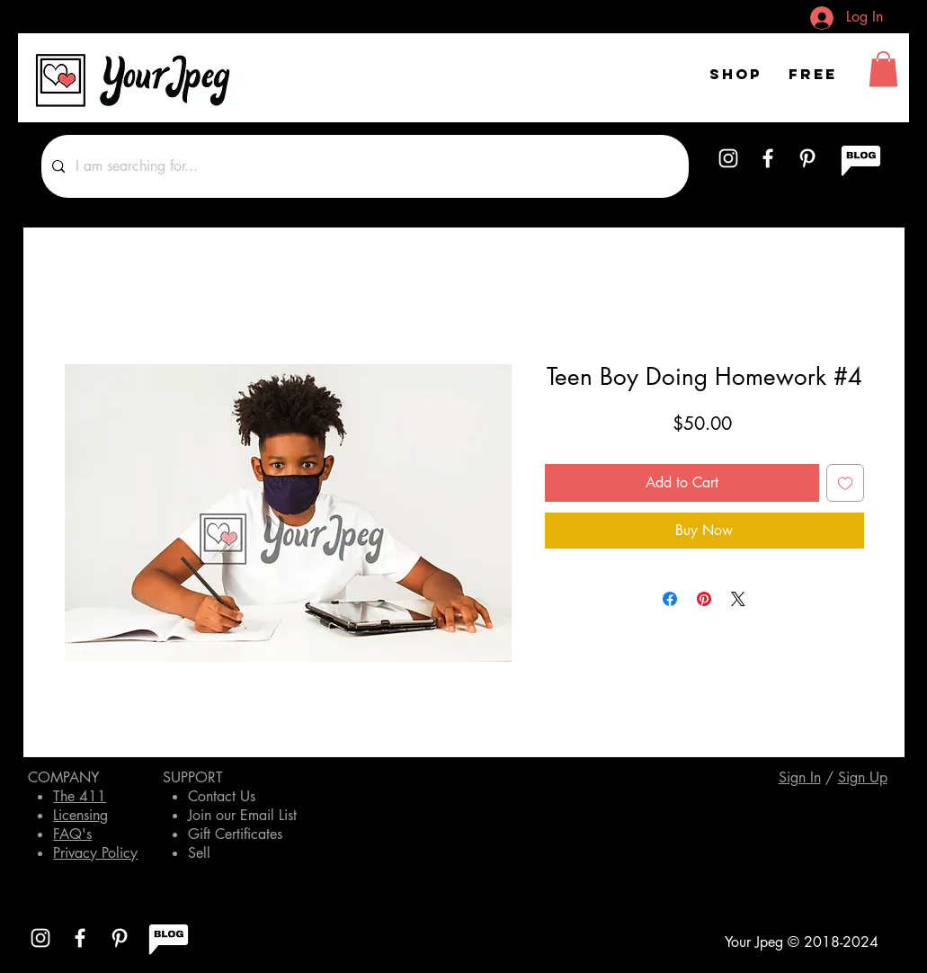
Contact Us (221, 796)
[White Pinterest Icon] (807, 158)
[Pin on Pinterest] (704, 599)
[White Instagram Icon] (728, 158)
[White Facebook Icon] (767, 158)
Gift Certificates (235, 834)
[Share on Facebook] (670, 599)
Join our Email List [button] (242, 815)
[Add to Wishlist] (845, 483)
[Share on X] (738, 599)
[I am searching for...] (363, 166)
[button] (883, 68)
